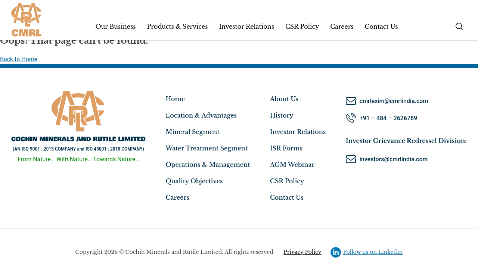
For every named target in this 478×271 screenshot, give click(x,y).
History (282, 115)
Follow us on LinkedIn (366, 251)
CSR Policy (302, 26)
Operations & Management (207, 164)
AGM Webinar (292, 164)
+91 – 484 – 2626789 (388, 118)
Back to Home (18, 59)
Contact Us (381, 26)
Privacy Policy (302, 252)
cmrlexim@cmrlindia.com (394, 101)
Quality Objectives (194, 181)
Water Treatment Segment (206, 148)
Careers (341, 26)
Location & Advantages (200, 115)
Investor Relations (246, 26)
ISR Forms (286, 148)
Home (175, 99)
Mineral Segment (192, 132)
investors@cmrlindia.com (394, 159)
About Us (284, 99)
